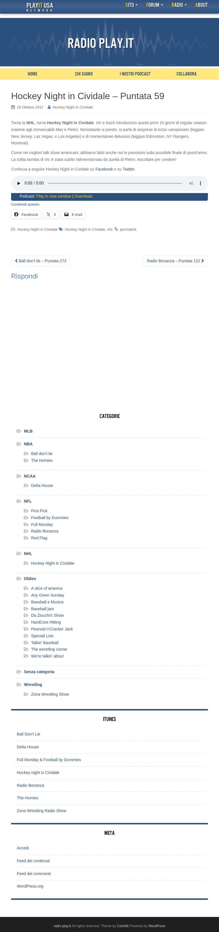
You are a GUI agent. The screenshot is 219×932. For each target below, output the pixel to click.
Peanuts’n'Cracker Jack (52, 629)
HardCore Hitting (46, 622)
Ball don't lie (41, 453)
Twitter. (129, 169)
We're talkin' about (47, 656)
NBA (28, 444)
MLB (28, 431)
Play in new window (53, 196)
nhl (109, 229)
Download (83, 196)
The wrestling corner (49, 649)
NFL (28, 501)
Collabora (186, 74)
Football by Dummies (50, 517)
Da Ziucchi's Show (47, 615)
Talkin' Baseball (44, 642)
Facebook (104, 169)
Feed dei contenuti (33, 861)
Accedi (23, 848)
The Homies (41, 460)
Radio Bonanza (44, 531)
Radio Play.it (101, 44)
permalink (128, 229)
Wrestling (33, 684)
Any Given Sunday (47, 595)
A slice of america (46, 588)
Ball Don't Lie (28, 734)
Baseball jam (42, 609)
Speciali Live (42, 636)
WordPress (157, 926)
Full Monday (42, 524)
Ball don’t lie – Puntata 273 (40, 261)
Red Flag (39, 538)
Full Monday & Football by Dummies (49, 759)
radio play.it (62, 926)
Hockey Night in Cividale (73, 107)
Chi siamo (84, 74)
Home (32, 74)
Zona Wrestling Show (50, 694)
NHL (28, 553)
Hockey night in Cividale (38, 772)
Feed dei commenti (34, 873)
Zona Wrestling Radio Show (41, 810)
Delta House (42, 485)
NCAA (29, 476)
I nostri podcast (135, 74)
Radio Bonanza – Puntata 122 (175, 261)
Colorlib (123, 926)
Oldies (30, 578)
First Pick (39, 511)
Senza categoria (39, 671)
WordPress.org (30, 886)
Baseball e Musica (47, 602)
